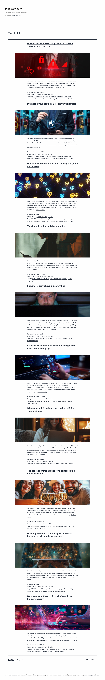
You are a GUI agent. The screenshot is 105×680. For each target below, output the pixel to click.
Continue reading (59, 87)
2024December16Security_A (40, 278)
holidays (37, 99)
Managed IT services (67, 463)
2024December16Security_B (40, 338)
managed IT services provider (36, 466)
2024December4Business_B (40, 463)
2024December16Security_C (40, 401)
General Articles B (42, 154)
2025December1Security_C (40, 219)
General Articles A (42, 94)
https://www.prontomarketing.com (91, 675)
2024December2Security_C (40, 649)
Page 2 (20, 659)
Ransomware (60, 99)
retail (65, 99)
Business (39, 461)
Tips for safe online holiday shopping (46, 226)
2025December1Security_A (40, 96)
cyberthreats (31, 99)
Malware (38, 591)
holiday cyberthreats (55, 278)
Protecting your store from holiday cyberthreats (51, 104)
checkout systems (57, 96)
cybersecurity (67, 96)
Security (50, 94)
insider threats (45, 99)
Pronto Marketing (16, 15)
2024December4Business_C (40, 526)
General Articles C (42, 216)
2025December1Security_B (40, 156)
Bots (50, 96)
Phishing (52, 99)
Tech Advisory (13, 8)
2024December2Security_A (40, 589)
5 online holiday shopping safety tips (46, 286)
